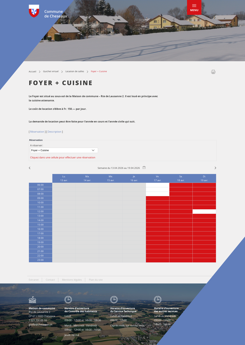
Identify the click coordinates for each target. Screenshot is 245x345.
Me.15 (111, 178)
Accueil (32, 71)
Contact (50, 279)
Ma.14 (87, 178)
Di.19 (204, 178)
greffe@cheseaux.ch (40, 324)
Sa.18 (181, 178)
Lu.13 (64, 178)
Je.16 (134, 178)
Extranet (34, 279)
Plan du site (96, 279)
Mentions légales (72, 279)
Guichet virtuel (51, 71)
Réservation (37, 131)
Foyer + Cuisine (99, 71)
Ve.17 (157, 178)
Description (54, 131)
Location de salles (74, 71)
